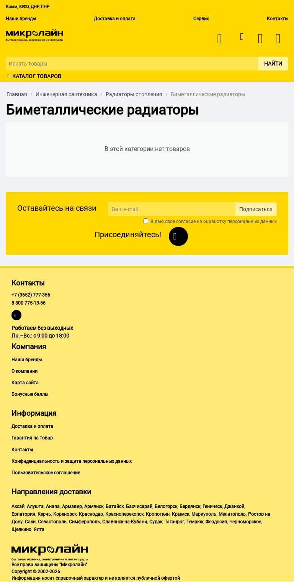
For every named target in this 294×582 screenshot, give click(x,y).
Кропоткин (158, 514)
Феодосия (216, 522)
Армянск (93, 506)
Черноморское (245, 522)
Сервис (201, 18)
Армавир (72, 506)
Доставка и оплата (115, 18)
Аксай (17, 506)
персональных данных (252, 221)
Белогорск (166, 506)
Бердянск (190, 506)
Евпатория (23, 514)
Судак (155, 522)
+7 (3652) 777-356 (30, 295)
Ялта (39, 529)
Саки (30, 522)
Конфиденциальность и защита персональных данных (71, 461)
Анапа (53, 506)
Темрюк (194, 522)
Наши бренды (21, 18)
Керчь (44, 514)
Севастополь (52, 522)
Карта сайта (25, 382)
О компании (24, 371)
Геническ (212, 506)
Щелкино (21, 529)
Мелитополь (232, 514)
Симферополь (84, 522)
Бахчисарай (139, 506)
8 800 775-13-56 (28, 303)
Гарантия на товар (32, 438)
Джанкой (234, 506)
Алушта (35, 506)
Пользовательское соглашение (45, 472)
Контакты (277, 18)
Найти (273, 64)
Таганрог (174, 522)
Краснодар (91, 514)
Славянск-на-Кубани (124, 522)
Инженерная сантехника (66, 94)
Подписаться (256, 209)
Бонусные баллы (29, 394)
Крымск (180, 514)
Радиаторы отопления (134, 94)
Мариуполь (203, 514)
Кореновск (65, 514)
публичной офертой (158, 578)
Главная (17, 94)
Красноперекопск (124, 514)
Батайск (115, 506)
